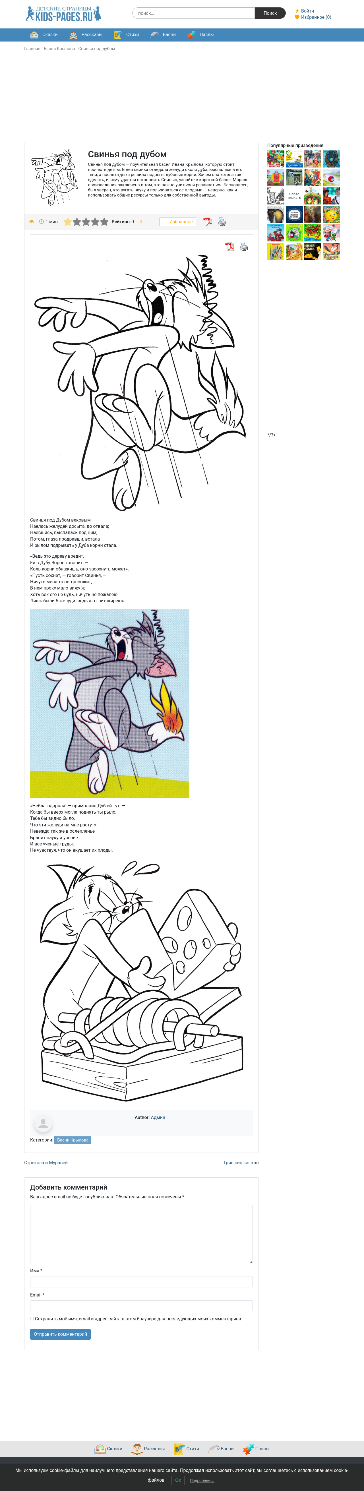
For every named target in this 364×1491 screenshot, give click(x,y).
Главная (32, 48)
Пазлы (200, 35)
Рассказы (85, 35)
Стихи (126, 35)
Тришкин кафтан (241, 1162)
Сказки (44, 35)
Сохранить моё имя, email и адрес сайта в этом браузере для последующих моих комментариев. (138, 1319)
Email (37, 1295)
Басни (163, 35)
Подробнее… (202, 1480)
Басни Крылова (59, 48)
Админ (158, 1117)
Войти (304, 11)
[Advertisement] (182, 103)
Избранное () (312, 17)
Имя (36, 1270)
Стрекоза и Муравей (46, 1162)
